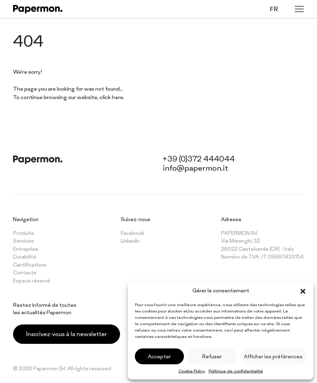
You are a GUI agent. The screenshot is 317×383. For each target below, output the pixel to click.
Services (23, 240)
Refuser (212, 356)
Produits (23, 233)
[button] (302, 290)
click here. (112, 97)
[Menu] (299, 9)
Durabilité (24, 256)
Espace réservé (31, 280)
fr (274, 9)
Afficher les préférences (273, 356)
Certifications (30, 264)
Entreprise (25, 248)
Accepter (159, 356)
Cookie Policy (192, 371)
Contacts (24, 272)
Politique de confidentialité (236, 371)
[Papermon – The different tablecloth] (37, 9)
